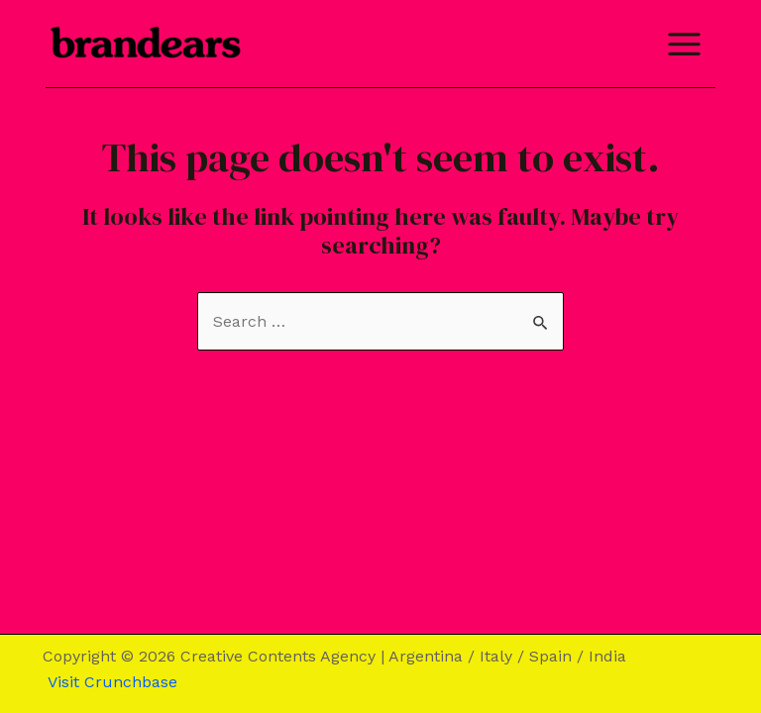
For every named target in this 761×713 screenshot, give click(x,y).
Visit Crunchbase (110, 681)
